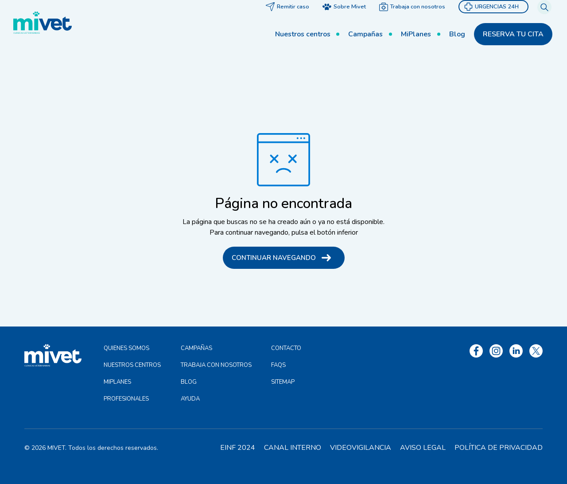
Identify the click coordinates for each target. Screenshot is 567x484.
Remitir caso (292, 22)
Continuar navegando (273, 258)
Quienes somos (126, 348)
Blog (459, 49)
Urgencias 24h (495, 22)
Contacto (286, 348)
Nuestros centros (284, 49)
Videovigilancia (360, 448)
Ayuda (190, 399)
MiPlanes (410, 49)
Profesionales (126, 399)
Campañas (353, 49)
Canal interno (292, 448)
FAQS (278, 365)
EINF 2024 (237, 448)
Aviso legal (423, 448)
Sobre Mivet (348, 22)
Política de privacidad (498, 448)
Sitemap (283, 382)
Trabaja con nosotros (416, 22)
